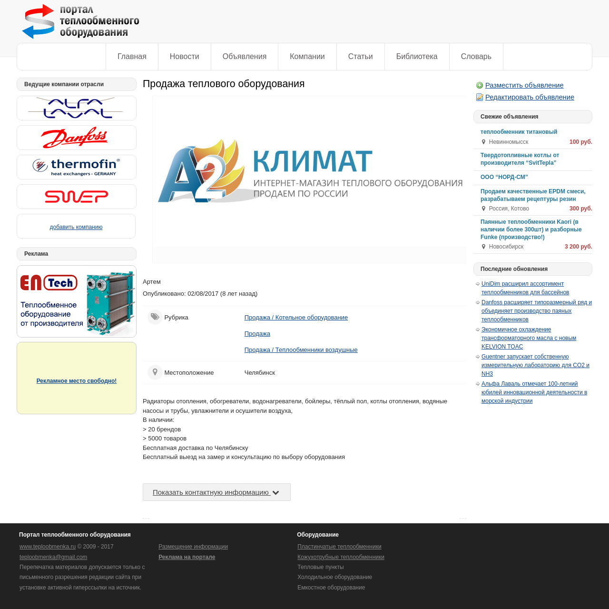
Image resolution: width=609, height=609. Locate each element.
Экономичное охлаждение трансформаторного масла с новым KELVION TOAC (528, 338)
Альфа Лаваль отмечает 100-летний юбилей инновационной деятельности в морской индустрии (534, 392)
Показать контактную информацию (217, 492)
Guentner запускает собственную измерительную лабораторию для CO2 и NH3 (535, 365)
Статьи (360, 56)
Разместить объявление (524, 85)
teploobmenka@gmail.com (53, 557)
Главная (132, 56)
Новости (184, 56)
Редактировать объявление (529, 97)
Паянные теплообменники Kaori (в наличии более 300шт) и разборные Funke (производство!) (531, 229)
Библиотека (417, 56)
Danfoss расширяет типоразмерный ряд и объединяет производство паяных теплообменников (536, 311)
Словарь (476, 56)
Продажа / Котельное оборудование (296, 317)
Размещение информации (193, 546)
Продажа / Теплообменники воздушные (301, 349)
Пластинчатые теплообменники (339, 546)
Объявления (245, 56)
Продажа (257, 333)
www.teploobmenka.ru (48, 546)
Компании (307, 56)
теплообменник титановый (519, 132)
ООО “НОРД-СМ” (504, 177)
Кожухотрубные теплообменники (340, 557)
